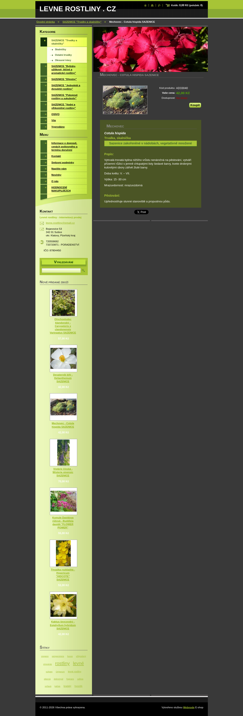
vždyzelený (81, 656)
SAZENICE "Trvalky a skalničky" (81, 22)
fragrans (70, 679)
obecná (47, 679)
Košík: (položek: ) (187, 5)
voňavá (48, 686)
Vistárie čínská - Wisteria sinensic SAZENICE (63, 472)
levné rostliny (74, 671)
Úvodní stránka (45, 22)
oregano (45, 656)
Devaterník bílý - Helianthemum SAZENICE (63, 378)
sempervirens (58, 656)
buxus (70, 656)
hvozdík (78, 686)
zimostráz (47, 664)
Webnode (189, 707)
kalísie (57, 686)
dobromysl (58, 679)
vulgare (49, 672)
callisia (80, 679)
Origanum (60, 672)
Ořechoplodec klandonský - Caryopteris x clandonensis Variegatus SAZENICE (63, 326)
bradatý (67, 686)
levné (78, 663)
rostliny (62, 663)
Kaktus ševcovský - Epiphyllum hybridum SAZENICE (63, 625)
